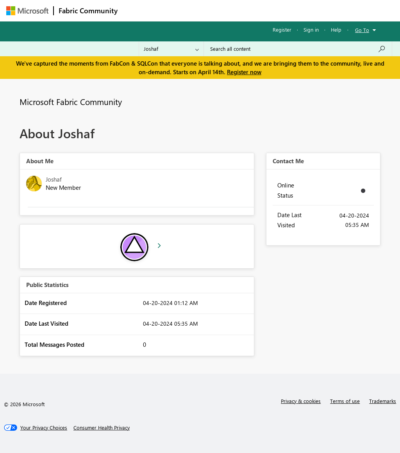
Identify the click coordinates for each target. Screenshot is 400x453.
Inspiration (170, 10)
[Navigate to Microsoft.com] (27, 10)
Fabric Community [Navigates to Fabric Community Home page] (88, 10)
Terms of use (345, 401)
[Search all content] (298, 48)
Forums (135, 10)
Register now (244, 72)
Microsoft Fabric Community (71, 101)
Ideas (202, 10)
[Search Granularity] (171, 48)
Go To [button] (362, 30)
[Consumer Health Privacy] (101, 428)
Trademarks (382, 401)
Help (336, 29)
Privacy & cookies (301, 401)
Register (282, 29)
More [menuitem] (298, 10)
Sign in (311, 29)
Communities (236, 10)
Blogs (271, 10)
